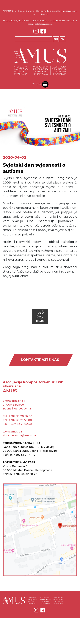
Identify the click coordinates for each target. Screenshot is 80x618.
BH (56, 39)
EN (62, 39)
